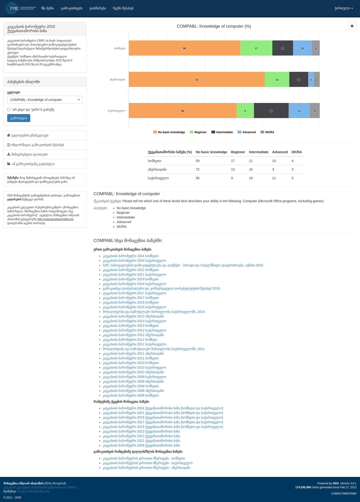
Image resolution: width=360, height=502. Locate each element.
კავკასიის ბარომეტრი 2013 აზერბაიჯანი (133, 316)
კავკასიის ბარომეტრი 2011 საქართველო (134, 344)
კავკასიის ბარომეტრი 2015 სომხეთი (131, 302)
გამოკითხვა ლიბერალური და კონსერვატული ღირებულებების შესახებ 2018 (161, 288)
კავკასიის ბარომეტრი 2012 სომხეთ (130, 339)
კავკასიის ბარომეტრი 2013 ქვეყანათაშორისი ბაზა (141, 431)
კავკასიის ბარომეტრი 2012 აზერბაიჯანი (133, 335)
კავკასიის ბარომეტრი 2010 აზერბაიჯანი (133, 372)
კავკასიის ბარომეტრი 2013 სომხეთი (131, 325)
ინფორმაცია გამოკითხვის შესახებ (35, 145)
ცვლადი (13, 92)
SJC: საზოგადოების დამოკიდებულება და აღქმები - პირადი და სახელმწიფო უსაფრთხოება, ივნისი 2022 (183, 265)
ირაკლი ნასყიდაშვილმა (33, 491)
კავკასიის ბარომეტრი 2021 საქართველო (134, 274)
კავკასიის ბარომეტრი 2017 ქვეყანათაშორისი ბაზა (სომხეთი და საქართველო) (163, 422)
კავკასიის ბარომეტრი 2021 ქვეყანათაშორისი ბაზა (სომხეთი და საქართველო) (163, 413)
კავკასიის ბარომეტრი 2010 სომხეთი (131, 363)
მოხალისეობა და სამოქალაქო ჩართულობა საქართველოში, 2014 (154, 312)
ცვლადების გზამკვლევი (27, 135)
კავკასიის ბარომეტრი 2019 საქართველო (134, 284)
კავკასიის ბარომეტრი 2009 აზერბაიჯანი (133, 381)
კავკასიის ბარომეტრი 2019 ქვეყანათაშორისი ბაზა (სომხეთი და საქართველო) (163, 417)
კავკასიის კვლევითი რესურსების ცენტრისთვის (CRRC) (39, 487)
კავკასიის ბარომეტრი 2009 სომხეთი (131, 386)
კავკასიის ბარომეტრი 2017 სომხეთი (131, 298)
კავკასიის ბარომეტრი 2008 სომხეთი (131, 395)
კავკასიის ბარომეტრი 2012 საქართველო (134, 330)
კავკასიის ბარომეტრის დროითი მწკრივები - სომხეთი (144, 458)
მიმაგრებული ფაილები (27, 154)
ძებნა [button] (48, 8)
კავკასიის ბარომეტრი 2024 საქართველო (134, 260)
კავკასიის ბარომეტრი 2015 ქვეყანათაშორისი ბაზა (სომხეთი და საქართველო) (163, 427)
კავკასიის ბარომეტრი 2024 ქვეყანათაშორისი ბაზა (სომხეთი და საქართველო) (163, 408)
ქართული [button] (344, 8)
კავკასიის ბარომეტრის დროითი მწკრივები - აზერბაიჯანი (146, 467)
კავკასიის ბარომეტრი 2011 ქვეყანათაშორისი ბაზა (141, 441)
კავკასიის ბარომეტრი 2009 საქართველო (134, 377)
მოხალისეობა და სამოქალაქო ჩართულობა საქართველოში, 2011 (154, 349)
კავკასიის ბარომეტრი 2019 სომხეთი (131, 279)
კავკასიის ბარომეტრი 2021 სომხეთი (131, 270)
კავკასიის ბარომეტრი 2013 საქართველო (134, 321)
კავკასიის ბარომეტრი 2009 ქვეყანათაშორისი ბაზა (141, 445)
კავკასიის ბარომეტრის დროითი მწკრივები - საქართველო (148, 463)
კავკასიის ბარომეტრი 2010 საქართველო (134, 367)
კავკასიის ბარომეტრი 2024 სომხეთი (131, 256)
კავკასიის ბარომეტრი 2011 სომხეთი (131, 358)
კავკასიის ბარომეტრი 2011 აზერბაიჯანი (133, 353)
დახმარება (98, 8)
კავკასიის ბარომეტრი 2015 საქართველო (134, 307)
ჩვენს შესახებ (123, 8)
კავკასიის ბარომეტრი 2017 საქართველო (134, 293)
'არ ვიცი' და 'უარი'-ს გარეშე (30, 109)
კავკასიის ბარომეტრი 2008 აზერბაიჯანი (133, 391)
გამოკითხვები (72, 8)
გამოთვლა (18, 118)
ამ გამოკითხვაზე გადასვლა (31, 164)
